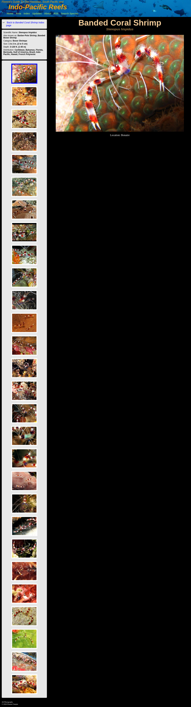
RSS (56, 13)
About (47, 13)
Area (18, 13)
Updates (37, 13)
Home (10, 13)
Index (27, 13)
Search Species (70, 13)
